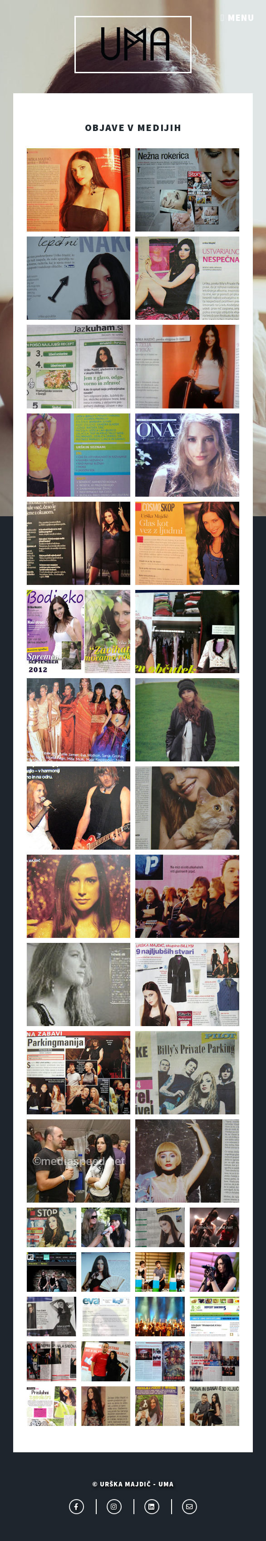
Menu (241, 18)
